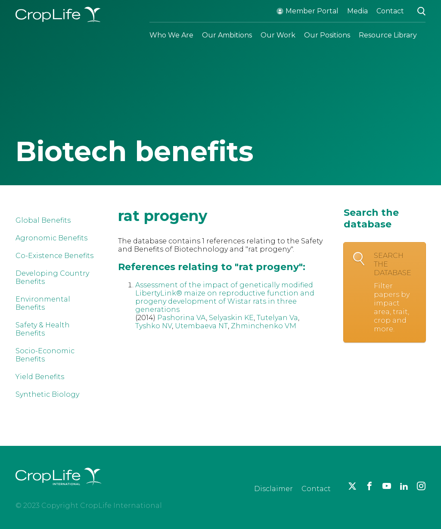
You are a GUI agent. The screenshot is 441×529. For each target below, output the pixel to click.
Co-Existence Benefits (54, 256)
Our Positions (327, 35)
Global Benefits (43, 220)
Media (357, 11)
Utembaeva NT (201, 326)
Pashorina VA (181, 318)
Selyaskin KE (231, 318)
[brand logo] (59, 490)
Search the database (395, 292)
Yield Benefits (40, 377)
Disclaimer (273, 489)
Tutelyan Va (277, 318)
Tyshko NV (153, 326)
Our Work (278, 35)
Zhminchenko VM (263, 326)
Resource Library (388, 35)
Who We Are (171, 35)
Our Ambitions (227, 35)
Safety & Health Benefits (43, 329)
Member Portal (312, 11)
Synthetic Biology (47, 394)
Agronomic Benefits (51, 238)
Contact (390, 11)
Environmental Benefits (43, 303)
